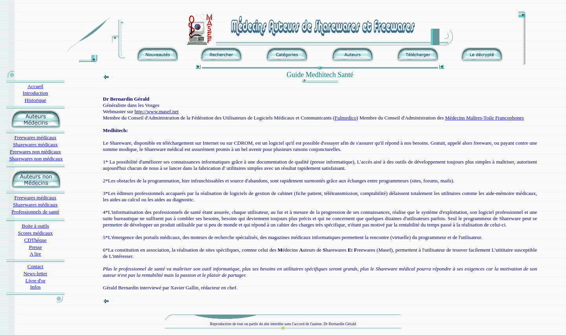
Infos (35, 287)
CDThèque (35, 240)
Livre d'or (35, 280)
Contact (35, 266)
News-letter (36, 273)
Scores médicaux (35, 233)
